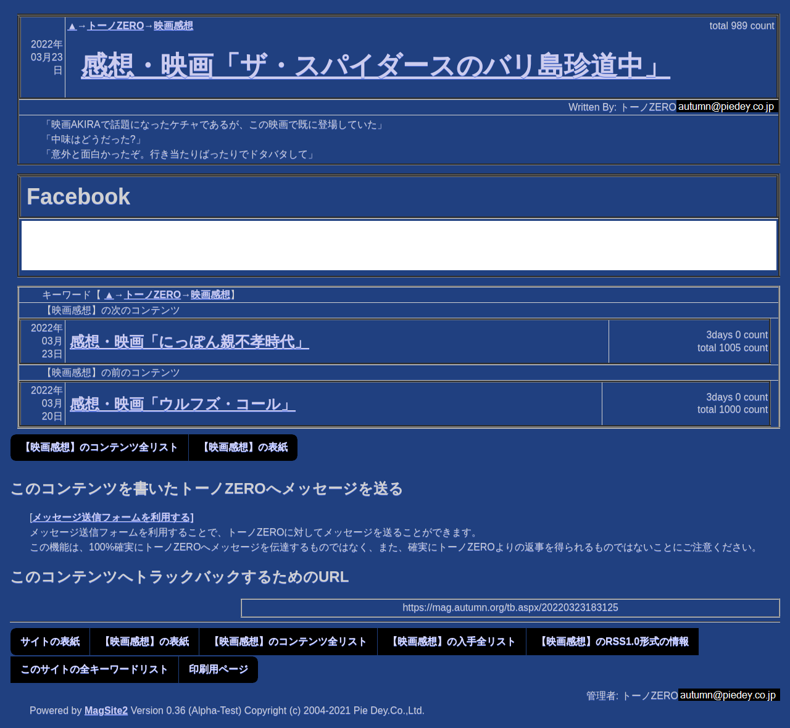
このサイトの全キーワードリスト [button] (94, 669)
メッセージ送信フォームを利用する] (112, 517)
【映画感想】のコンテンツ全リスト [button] (99, 447)
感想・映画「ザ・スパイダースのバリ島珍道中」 (375, 65)
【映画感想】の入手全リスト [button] (452, 641)
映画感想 (173, 25)
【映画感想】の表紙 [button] (243, 447)
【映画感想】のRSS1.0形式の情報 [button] (612, 641)
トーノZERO (115, 25)
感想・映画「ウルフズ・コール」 (183, 403)
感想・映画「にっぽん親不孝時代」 (189, 341)
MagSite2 (106, 710)
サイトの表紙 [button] (50, 641)
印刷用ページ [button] (218, 669)
